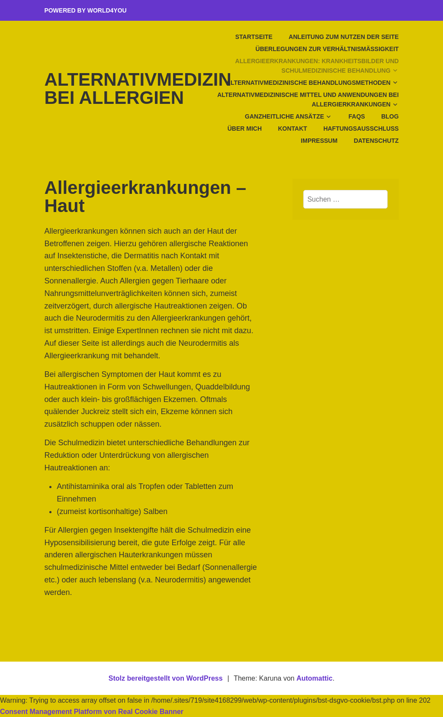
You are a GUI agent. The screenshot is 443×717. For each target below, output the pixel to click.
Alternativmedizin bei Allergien (137, 88)
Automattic (314, 678)
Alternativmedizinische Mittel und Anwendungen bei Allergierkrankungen (307, 99)
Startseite (254, 36)
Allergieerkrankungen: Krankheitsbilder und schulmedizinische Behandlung (317, 66)
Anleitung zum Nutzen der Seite (343, 36)
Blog (389, 116)
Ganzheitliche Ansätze (284, 116)
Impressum (319, 140)
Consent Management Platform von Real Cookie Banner (91, 711)
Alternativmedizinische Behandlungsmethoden (308, 82)
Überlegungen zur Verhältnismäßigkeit (327, 48)
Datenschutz (376, 140)
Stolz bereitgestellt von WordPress (166, 678)
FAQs (357, 116)
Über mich (245, 128)
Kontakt (292, 128)
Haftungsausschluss (360, 128)
